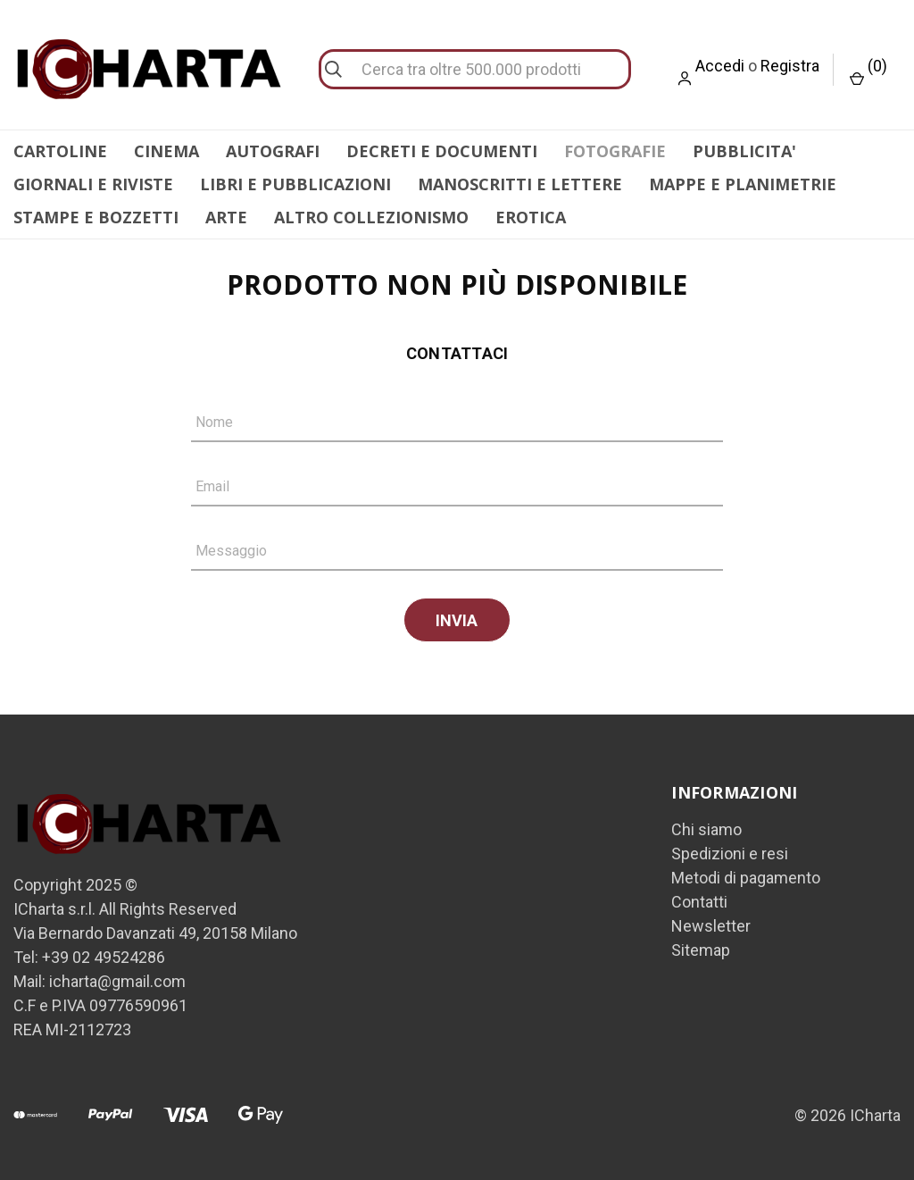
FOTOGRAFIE (615, 151)
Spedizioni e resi (729, 850)
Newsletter (711, 923)
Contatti (699, 899)
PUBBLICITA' (744, 151)
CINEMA (166, 151)
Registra (789, 65)
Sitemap (700, 947)
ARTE (226, 217)
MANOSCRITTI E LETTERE (520, 184)
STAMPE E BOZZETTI (96, 217)
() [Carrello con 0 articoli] (868, 71)
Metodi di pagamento (745, 875)
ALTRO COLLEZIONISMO (371, 217)
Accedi (719, 65)
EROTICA (530, 217)
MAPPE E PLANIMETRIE (742, 184)
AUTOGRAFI (273, 151)
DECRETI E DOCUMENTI (441, 151)
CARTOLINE (60, 151)
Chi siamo (706, 826)
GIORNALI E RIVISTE (93, 184)
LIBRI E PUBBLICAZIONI (295, 184)
